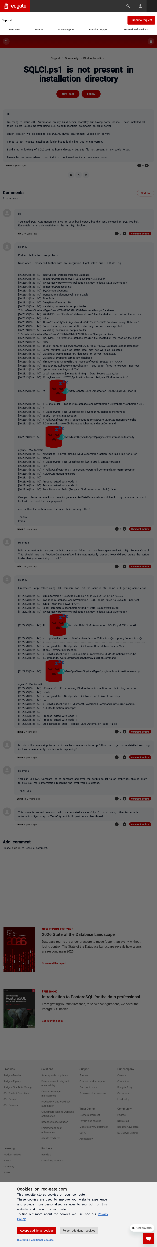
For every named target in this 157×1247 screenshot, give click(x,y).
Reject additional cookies (79, 1230)
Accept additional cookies (36, 1230)
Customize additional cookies (35, 1239)
